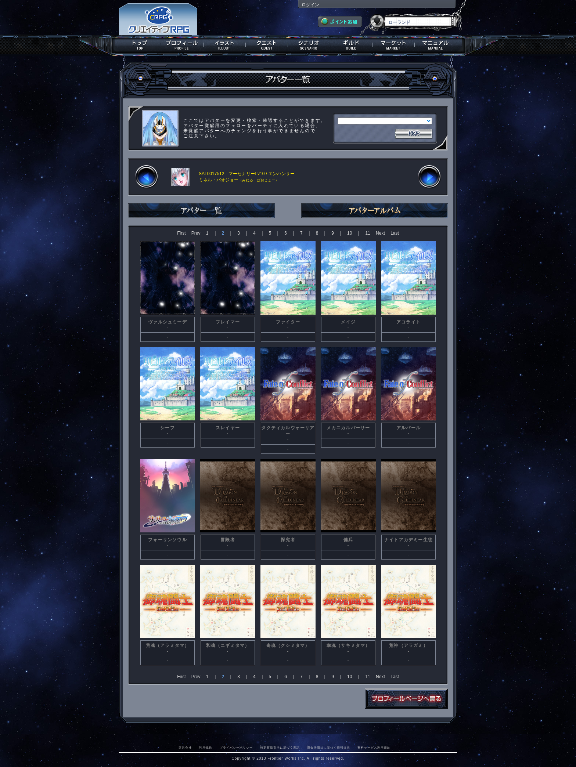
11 (367, 233)
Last (394, 233)
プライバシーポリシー (236, 747)
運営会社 (185, 747)
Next (380, 233)
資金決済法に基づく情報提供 (328, 747)
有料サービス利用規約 (373, 747)
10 (349, 233)
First (181, 233)
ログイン (310, 4)
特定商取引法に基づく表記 (280, 747)
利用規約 (205, 747)
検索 (413, 133)
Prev (196, 233)
